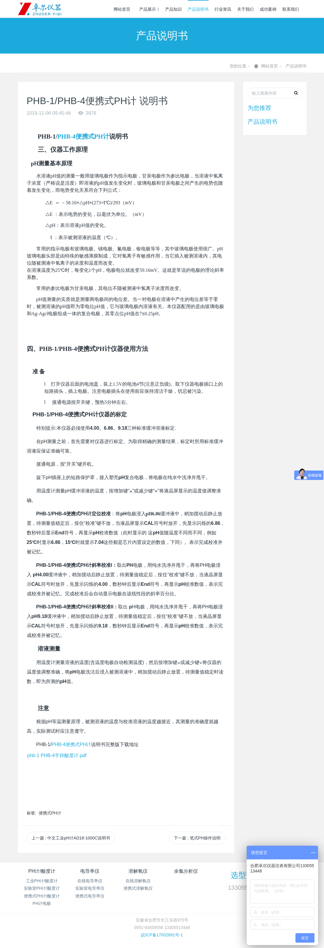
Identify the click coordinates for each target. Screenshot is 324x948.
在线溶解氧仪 (138, 880)
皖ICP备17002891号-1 (162, 935)
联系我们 (290, 9)
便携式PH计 (50, 813)
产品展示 (149, 9)
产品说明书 (198, 9)
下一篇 (197, 838)
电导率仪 (89, 871)
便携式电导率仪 (89, 896)
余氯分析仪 (186, 871)
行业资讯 (223, 9)
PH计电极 (42, 903)
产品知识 (173, 9)
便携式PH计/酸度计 (42, 896)
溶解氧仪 (138, 871)
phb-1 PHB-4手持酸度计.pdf (57, 755)
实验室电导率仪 (89, 888)
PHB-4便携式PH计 (83, 136)
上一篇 (71, 838)
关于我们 (245, 9)
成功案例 (268, 9)
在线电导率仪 (89, 880)
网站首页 (122, 9)
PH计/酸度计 (41, 871)
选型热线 (246, 875)
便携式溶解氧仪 (138, 888)
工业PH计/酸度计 (42, 880)
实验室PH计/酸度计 (42, 888)
